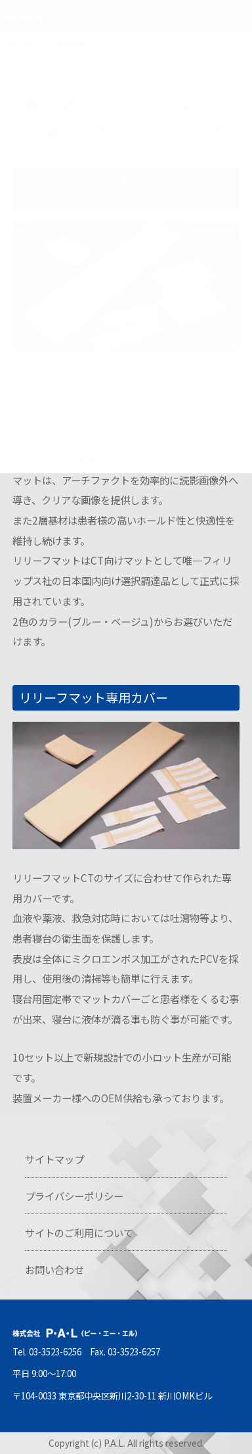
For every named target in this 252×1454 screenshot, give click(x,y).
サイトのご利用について (79, 1232)
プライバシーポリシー (74, 1195)
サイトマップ (54, 1159)
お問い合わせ (54, 1269)
